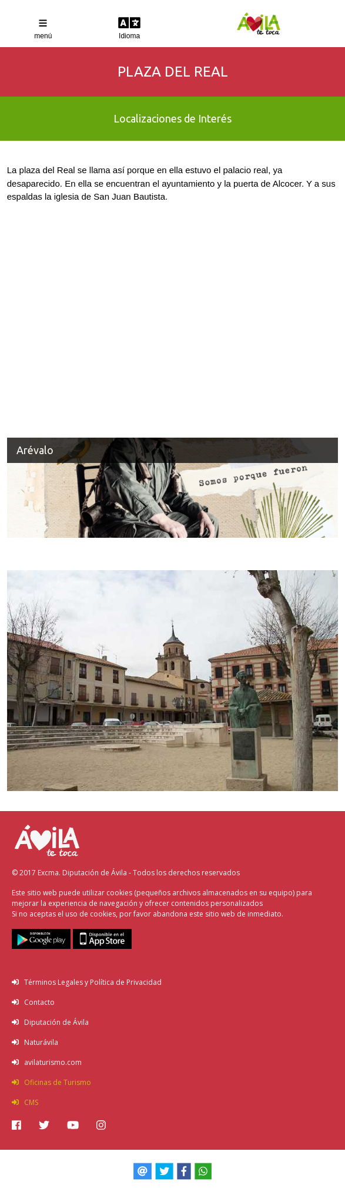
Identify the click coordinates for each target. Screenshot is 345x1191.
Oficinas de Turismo (51, 1082)
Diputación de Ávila (50, 1022)
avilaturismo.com (47, 1062)
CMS (25, 1102)
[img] (16, 1125)
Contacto (33, 1002)
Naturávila (35, 1042)
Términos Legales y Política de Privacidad (87, 982)
